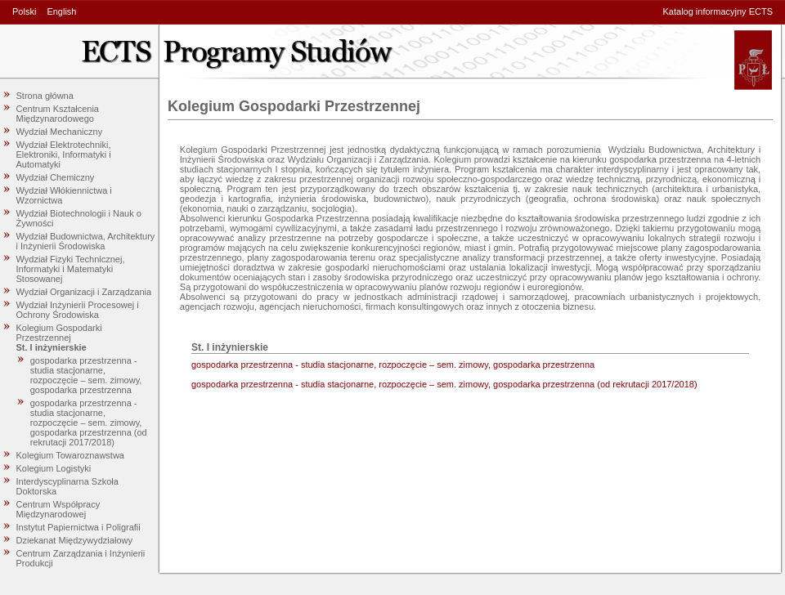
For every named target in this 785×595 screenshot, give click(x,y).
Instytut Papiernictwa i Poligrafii (78, 527)
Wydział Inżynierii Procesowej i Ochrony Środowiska (77, 310)
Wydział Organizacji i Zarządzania (84, 292)
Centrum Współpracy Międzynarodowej (58, 509)
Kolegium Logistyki (54, 468)
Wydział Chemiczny (55, 177)
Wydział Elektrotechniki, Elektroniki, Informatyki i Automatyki (63, 154)
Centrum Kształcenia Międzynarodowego (58, 113)
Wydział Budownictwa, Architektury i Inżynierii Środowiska (85, 241)
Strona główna (45, 96)
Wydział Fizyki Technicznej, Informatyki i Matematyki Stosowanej (70, 269)
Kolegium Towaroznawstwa (70, 455)
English (61, 11)
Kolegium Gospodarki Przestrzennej (59, 332)
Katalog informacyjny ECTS (718, 11)
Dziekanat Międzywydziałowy (74, 540)
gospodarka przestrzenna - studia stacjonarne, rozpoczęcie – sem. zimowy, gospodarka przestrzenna (86, 375)
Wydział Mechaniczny (59, 131)
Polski (24, 11)
